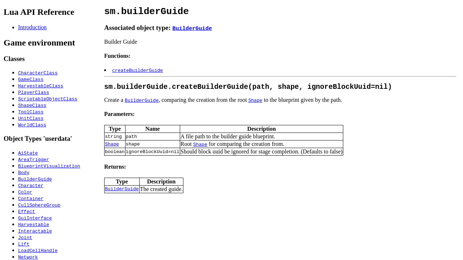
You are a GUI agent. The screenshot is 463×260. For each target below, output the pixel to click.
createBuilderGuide (137, 72)
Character (30, 185)
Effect (26, 211)
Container (30, 198)
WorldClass (32, 124)
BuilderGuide (35, 179)
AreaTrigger (33, 159)
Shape (255, 104)
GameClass (30, 79)
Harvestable (33, 224)
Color (25, 191)
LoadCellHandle (38, 250)
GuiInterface (35, 217)
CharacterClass (38, 72)
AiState (28, 153)
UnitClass (30, 118)
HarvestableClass (40, 85)
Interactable (35, 231)
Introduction (32, 27)
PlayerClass (33, 92)
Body (23, 172)
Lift (23, 243)
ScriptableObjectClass (47, 98)
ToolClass (30, 111)
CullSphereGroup (39, 205)
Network (28, 257)
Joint (25, 237)
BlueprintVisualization (49, 165)
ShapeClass (32, 105)
